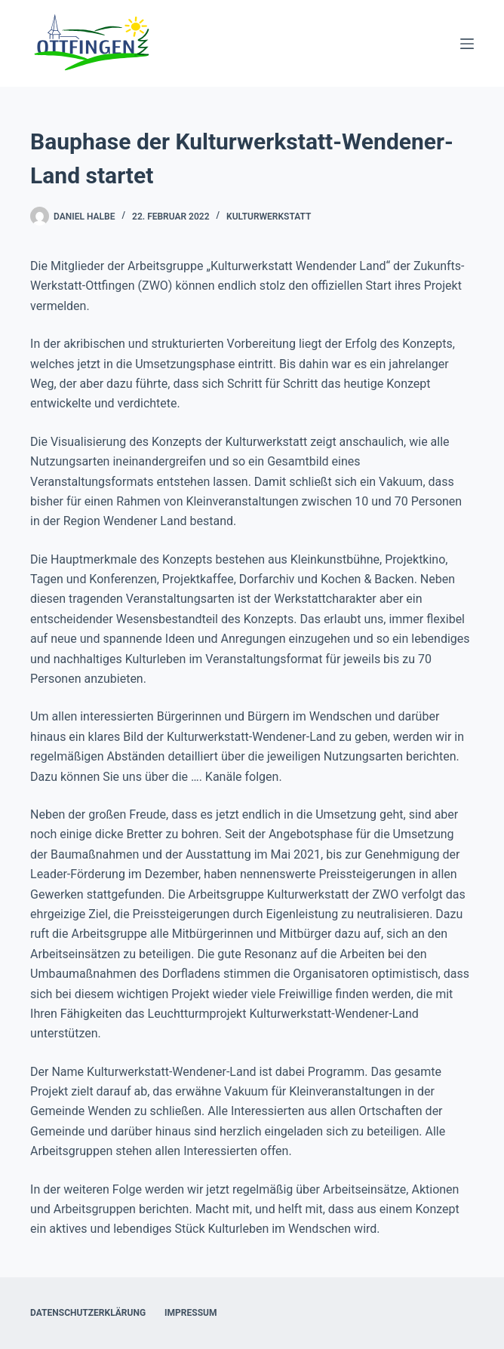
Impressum (190, 1313)
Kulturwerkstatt (268, 216)
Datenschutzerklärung (88, 1313)
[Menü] (467, 44)
